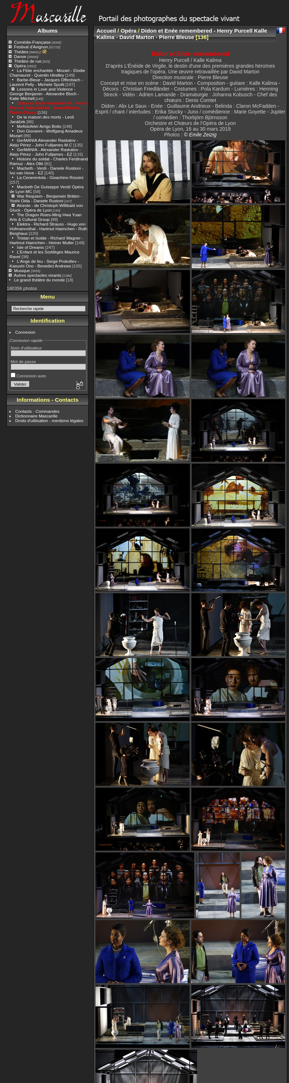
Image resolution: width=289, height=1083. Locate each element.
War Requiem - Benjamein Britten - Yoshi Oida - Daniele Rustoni (46, 198)
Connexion (25, 332)
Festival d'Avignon (31, 46)
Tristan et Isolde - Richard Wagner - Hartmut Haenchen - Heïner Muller (46, 240)
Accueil (106, 31)
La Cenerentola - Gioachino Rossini (50, 177)
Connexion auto (28, 375)
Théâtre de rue (27, 61)
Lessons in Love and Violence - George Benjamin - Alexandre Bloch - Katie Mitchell (44, 94)
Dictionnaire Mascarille (36, 416)
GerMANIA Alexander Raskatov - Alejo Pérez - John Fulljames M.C (44, 142)
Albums (48, 31)
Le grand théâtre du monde (39, 279)
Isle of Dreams (30, 247)
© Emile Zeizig (200, 134)
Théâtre (21, 51)
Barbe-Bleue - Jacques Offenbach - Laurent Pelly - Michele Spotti (46, 82)
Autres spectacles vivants (38, 275)
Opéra (20, 65)
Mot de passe (23, 361)
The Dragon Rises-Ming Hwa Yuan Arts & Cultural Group (46, 217)
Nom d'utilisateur (26, 347)
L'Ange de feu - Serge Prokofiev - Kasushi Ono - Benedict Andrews (44, 263)
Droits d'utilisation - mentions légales (49, 420)
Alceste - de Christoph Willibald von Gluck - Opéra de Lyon (46, 207)
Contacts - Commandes (37, 411)
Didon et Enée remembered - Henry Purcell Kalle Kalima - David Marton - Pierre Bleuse (48, 108)
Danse (20, 56)
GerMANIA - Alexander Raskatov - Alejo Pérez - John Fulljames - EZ (45, 151)
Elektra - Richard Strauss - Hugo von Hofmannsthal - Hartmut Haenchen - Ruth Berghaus (48, 229)
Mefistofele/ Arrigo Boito (39, 126)
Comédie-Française (32, 42)
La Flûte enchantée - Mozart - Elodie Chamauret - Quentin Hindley (47, 72)
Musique (22, 270)
